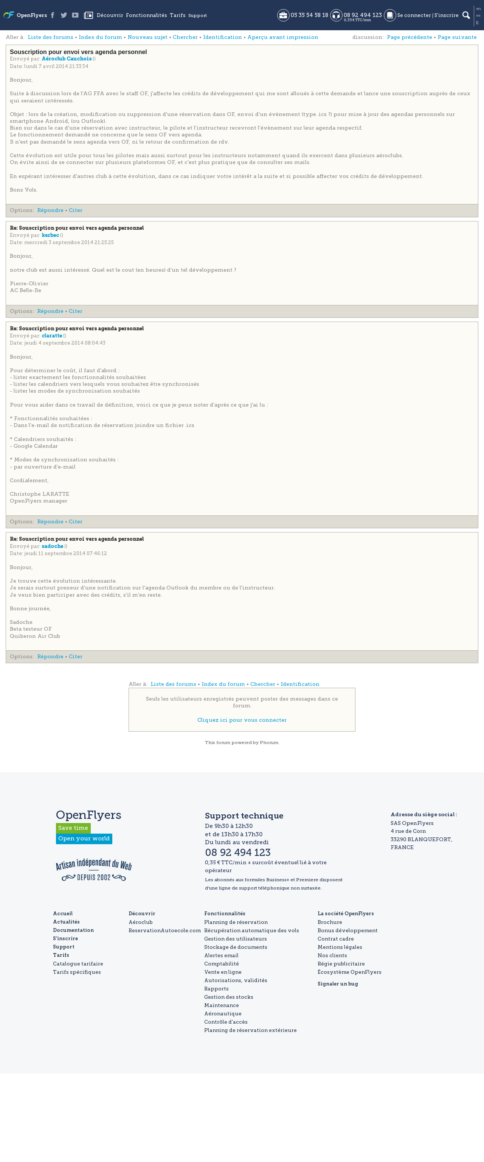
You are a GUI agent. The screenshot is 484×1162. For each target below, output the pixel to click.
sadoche (53, 546)
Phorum (269, 742)
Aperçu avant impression (282, 37)
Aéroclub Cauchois (67, 59)
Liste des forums (50, 37)
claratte (52, 336)
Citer (75, 210)
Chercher (185, 37)
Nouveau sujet (147, 37)
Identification (222, 37)
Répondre (50, 210)
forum (223, 742)
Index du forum (100, 37)
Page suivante (457, 37)
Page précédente (409, 37)
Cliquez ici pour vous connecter (242, 720)
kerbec (51, 235)
